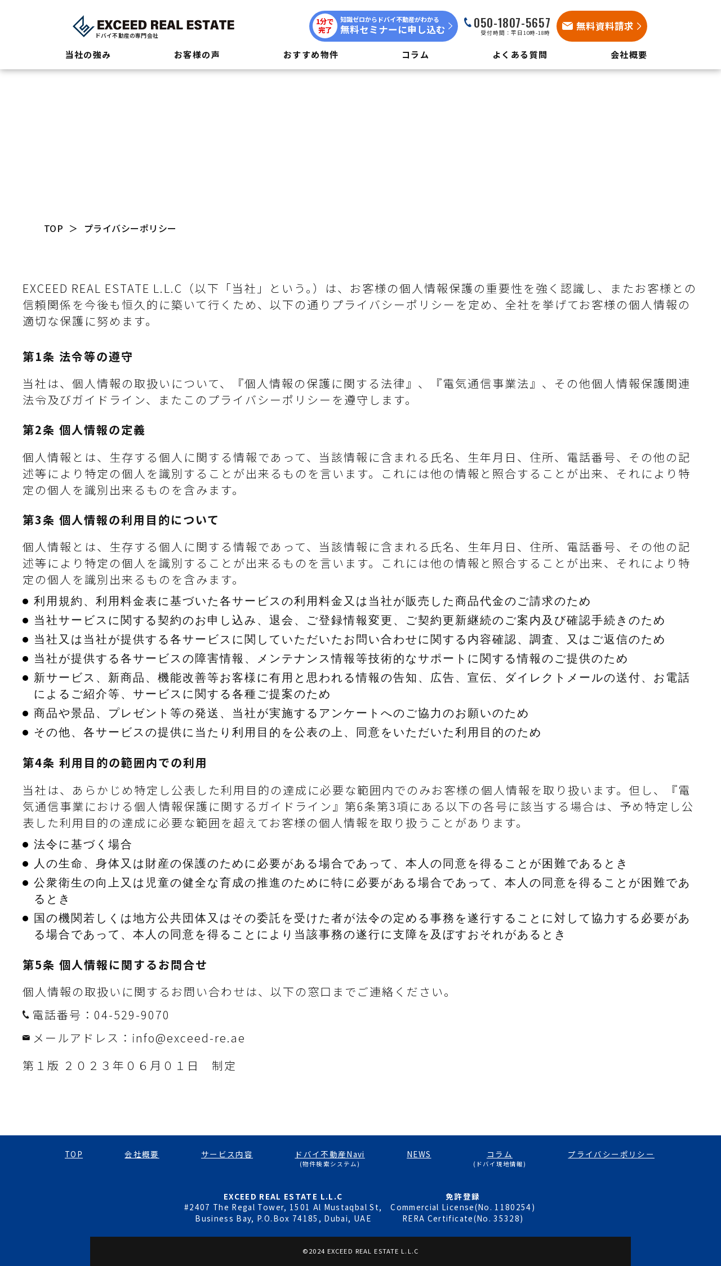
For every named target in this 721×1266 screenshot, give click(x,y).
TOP (53, 228)
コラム (416, 54)
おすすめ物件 (311, 54)
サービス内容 (227, 1154)
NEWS (419, 1154)
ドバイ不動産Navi (330, 1154)
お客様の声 (197, 54)
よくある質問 (520, 54)
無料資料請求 (605, 26)
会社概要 (629, 54)
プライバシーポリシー (611, 1154)
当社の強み (88, 54)
